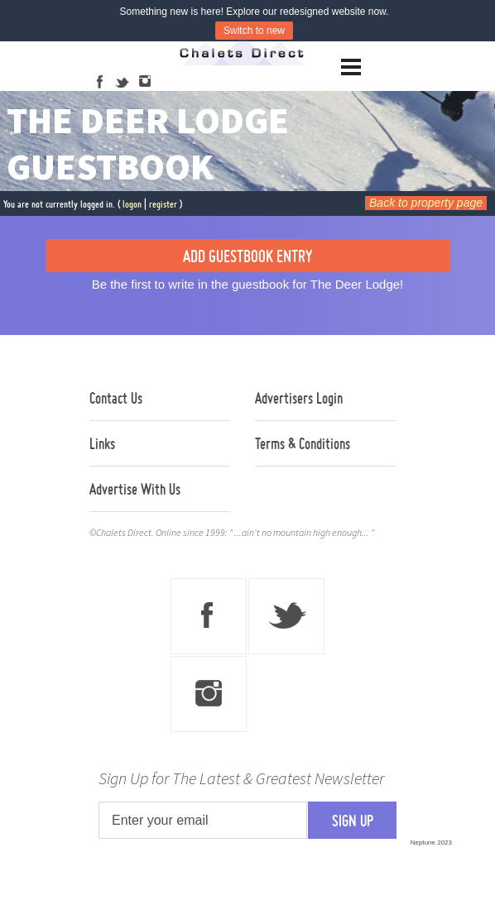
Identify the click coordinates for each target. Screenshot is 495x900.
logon (132, 204)
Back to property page (426, 202)
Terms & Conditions (302, 443)
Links (102, 443)
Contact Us (115, 398)
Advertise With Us (134, 489)
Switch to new (254, 30)
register (163, 204)
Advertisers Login (299, 398)
